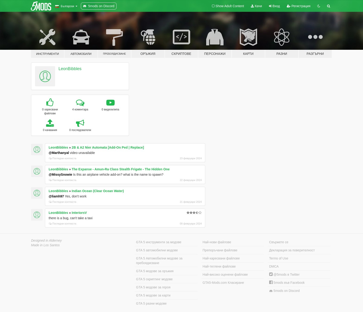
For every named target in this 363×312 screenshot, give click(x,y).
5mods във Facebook (287, 283)
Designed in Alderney (46, 240)
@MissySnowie (60, 174)
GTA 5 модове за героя (153, 287)
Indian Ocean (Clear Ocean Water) (98, 191)
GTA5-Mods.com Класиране (223, 282)
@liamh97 (56, 196)
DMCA (274, 266)
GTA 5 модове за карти (153, 295)
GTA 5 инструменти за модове (158, 242)
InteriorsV (79, 213)
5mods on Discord (284, 291)
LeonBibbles (70, 68)
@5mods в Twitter (284, 274)
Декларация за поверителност (292, 250)
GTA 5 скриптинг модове (154, 279)
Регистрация (298, 6)
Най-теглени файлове (219, 266)
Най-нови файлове (217, 242)
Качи (256, 6)
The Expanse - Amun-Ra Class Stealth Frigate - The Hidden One (121, 169)
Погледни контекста (62, 158)
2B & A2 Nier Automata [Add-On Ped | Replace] (108, 147)
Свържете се (278, 242)
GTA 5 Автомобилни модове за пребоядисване (159, 260)
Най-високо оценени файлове (225, 274)
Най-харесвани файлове (221, 258)
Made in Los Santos (45, 245)
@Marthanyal (59, 153)
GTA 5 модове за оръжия (155, 271)
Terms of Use (278, 258)
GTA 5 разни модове (151, 303)
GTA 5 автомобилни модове (157, 250)
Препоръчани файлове (220, 250)
